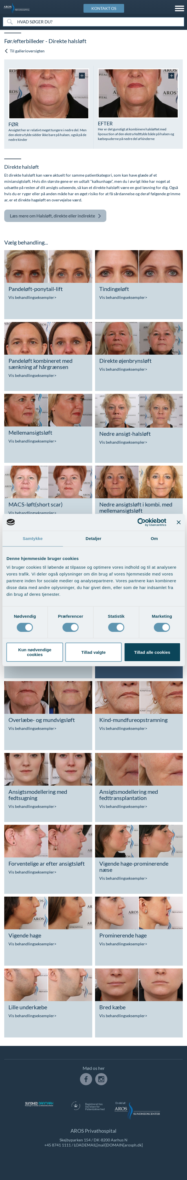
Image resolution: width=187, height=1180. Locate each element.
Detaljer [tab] (94, 538)
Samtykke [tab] (33, 538)
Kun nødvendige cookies (35, 652)
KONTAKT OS (103, 8)
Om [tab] (154, 538)
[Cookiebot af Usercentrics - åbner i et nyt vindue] (141, 522)
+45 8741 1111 (57, 1145)
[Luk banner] (179, 522)
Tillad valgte (93, 652)
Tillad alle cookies (152, 652)
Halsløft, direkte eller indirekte (55, 215)
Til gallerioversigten (24, 50)
